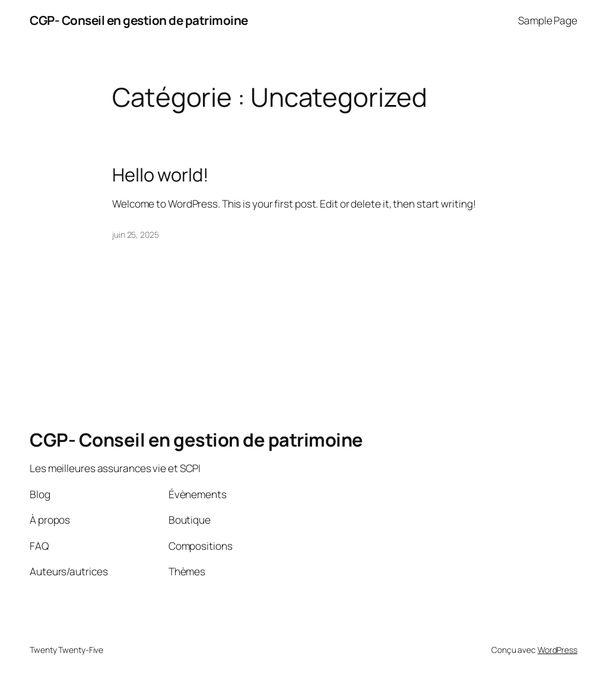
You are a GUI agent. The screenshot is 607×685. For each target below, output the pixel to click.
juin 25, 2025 (135, 234)
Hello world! (160, 174)
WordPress (557, 649)
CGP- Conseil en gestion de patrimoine (139, 20)
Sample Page (547, 20)
